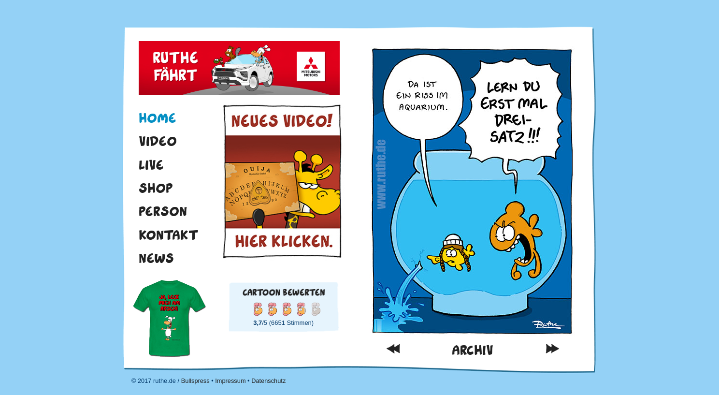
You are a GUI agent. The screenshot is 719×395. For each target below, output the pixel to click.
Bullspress (195, 380)
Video (158, 141)
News (156, 258)
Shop (156, 188)
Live (151, 165)
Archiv (472, 350)
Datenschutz (268, 380)
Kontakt (169, 235)
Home (157, 118)
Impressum (230, 380)
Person (163, 211)
